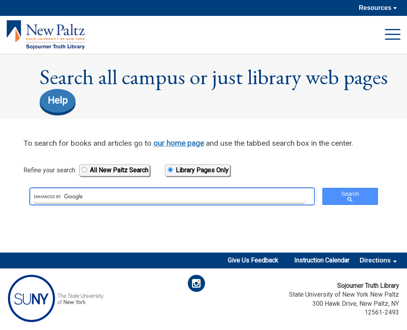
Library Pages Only (198, 170)
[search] (169, 196)
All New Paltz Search (115, 170)
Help (58, 100)
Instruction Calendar (321, 260)
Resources (378, 7)
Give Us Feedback (253, 260)
